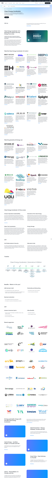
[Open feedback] (51, 239)
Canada (5, 90)
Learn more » (6, 222)
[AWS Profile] (50, 0)
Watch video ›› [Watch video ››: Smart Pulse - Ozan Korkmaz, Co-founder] (32, 463)
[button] (10, 3)
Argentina (5, 204)
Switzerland (5, 76)
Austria (5, 60)
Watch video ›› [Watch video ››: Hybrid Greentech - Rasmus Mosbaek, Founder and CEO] (32, 435)
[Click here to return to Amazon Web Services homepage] (2, 3)
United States (17, 62)
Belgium (28, 152)
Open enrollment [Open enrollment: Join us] (29, 25)
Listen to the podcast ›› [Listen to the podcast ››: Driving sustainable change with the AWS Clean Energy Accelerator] (29, 422)
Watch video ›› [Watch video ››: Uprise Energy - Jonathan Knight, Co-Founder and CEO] (6, 449)
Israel (16, 72)
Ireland (27, 196)
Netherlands (17, 93)
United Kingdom (29, 75)
